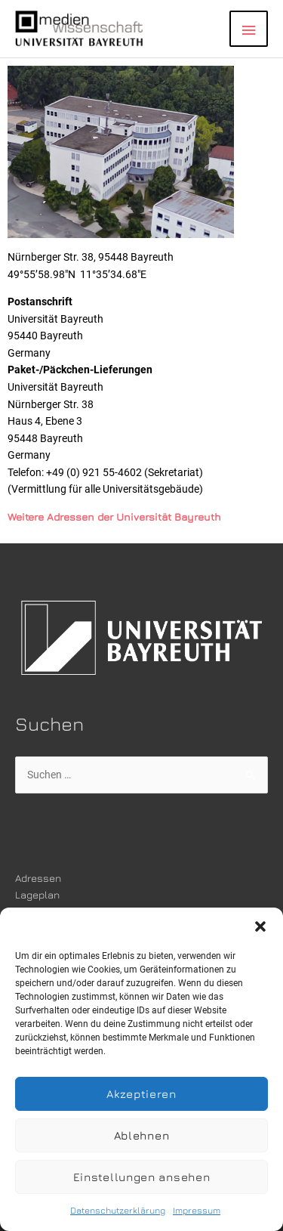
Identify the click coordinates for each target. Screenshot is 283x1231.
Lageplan (37, 895)
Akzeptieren (141, 1093)
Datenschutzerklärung (117, 1210)
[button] (260, 926)
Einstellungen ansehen (142, 1177)
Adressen (38, 878)
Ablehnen (142, 1135)
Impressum (196, 1210)
